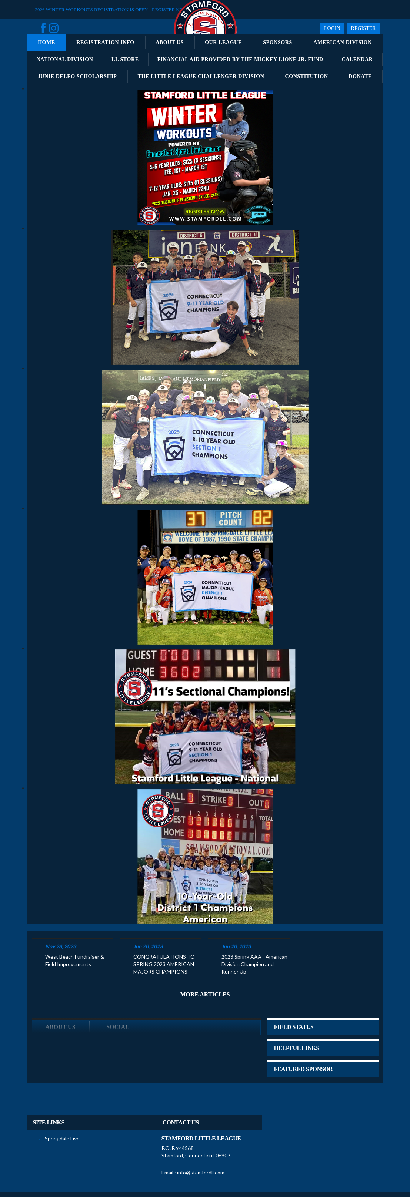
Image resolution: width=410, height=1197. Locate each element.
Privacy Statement (135, 1174)
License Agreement (209, 1174)
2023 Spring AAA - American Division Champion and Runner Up (254, 935)
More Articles (205, 965)
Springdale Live (62, 1109)
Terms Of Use (171, 1174)
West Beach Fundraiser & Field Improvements (74, 931)
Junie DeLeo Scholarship (77, 76)
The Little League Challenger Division (201, 76)
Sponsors (277, 42)
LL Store (125, 59)
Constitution (306, 76)
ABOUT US (60, 998)
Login (332, 28)
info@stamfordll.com (200, 1143)
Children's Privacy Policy (257, 1174)
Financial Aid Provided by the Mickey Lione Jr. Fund (240, 59)
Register (363, 28)
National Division (65, 59)
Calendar (357, 59)
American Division (342, 42)
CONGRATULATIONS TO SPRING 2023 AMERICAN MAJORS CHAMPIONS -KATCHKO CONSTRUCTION (164, 935)
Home (46, 42)
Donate (360, 76)
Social (117, 998)
